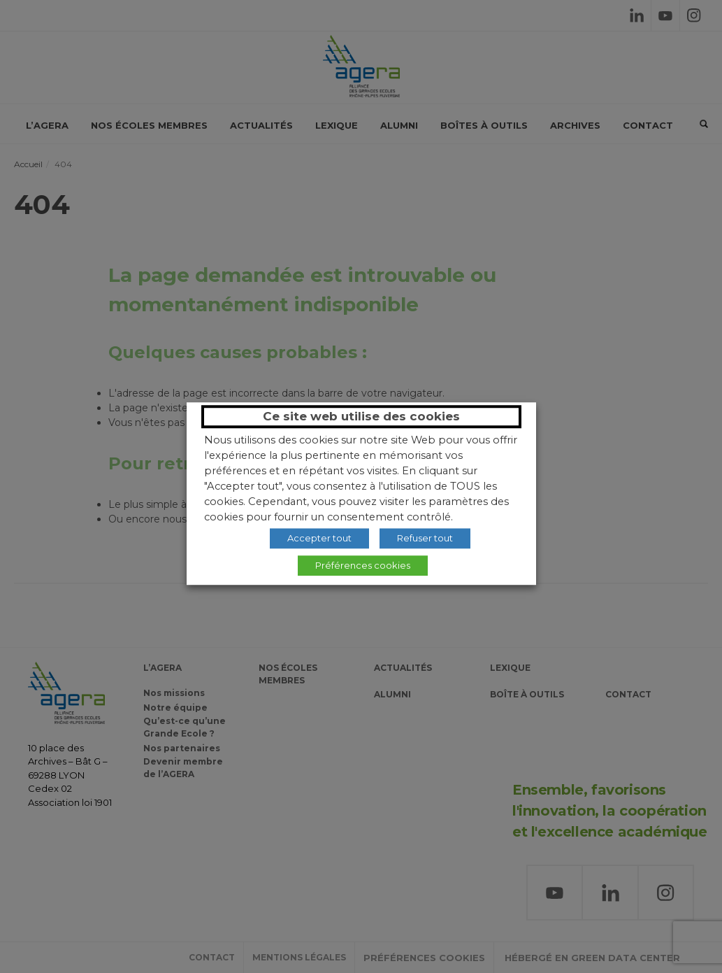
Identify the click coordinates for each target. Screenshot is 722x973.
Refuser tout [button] (425, 538)
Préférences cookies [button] (362, 565)
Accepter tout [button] (319, 538)
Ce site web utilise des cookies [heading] (361, 416)
